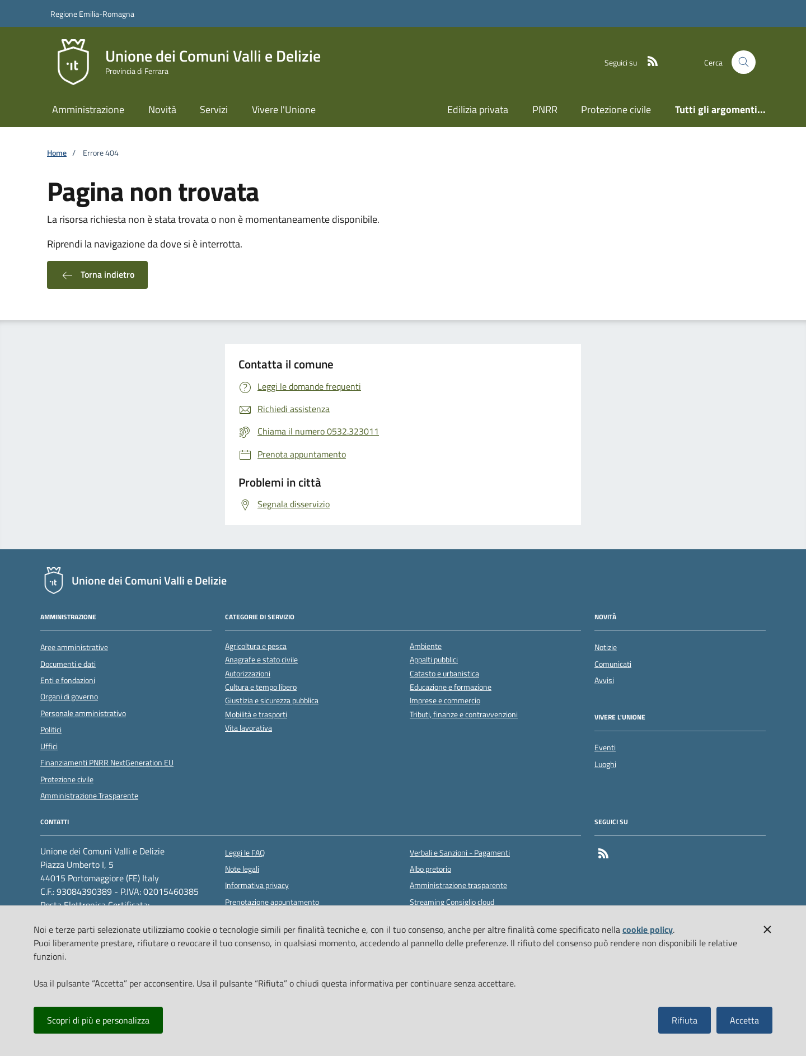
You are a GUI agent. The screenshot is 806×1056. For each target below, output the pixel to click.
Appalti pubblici (434, 660)
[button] (767, 927)
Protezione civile (616, 109)
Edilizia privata (477, 109)
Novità (162, 109)
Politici (51, 729)
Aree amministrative (74, 647)
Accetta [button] (744, 1020)
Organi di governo (69, 696)
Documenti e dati (68, 664)
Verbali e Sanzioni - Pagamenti (460, 853)
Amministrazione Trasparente (89, 795)
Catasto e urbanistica (444, 674)
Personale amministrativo (83, 713)
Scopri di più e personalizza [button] (98, 1020)
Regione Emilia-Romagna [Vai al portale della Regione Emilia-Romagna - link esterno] (92, 14)
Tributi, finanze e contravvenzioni (464, 715)
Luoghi (605, 764)
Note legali (242, 869)
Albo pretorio (430, 869)
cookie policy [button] (647, 929)
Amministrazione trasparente (458, 885)
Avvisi (604, 680)
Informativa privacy (257, 885)
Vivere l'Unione (284, 109)
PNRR (544, 109)
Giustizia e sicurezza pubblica (271, 701)
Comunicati (612, 664)
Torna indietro (97, 275)
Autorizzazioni (247, 674)
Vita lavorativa (248, 728)
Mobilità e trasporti (256, 715)
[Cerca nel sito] (744, 62)
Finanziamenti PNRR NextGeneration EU (107, 762)
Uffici (49, 746)
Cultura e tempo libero (261, 687)
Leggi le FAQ (245, 853)
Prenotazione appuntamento (272, 902)
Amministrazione (88, 109)
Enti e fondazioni (67, 680)
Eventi (605, 747)
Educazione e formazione (450, 687)
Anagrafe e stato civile (261, 660)
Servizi (214, 109)
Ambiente (426, 646)
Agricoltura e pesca (256, 646)
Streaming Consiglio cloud (452, 902)
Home (57, 153)
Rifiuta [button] (684, 1020)
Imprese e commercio (445, 701)
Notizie (605, 647)
